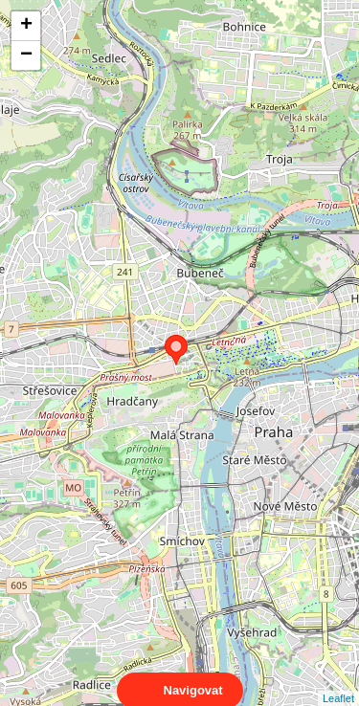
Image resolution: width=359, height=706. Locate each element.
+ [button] (26, 25)
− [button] (26, 55)
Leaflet (338, 681)
